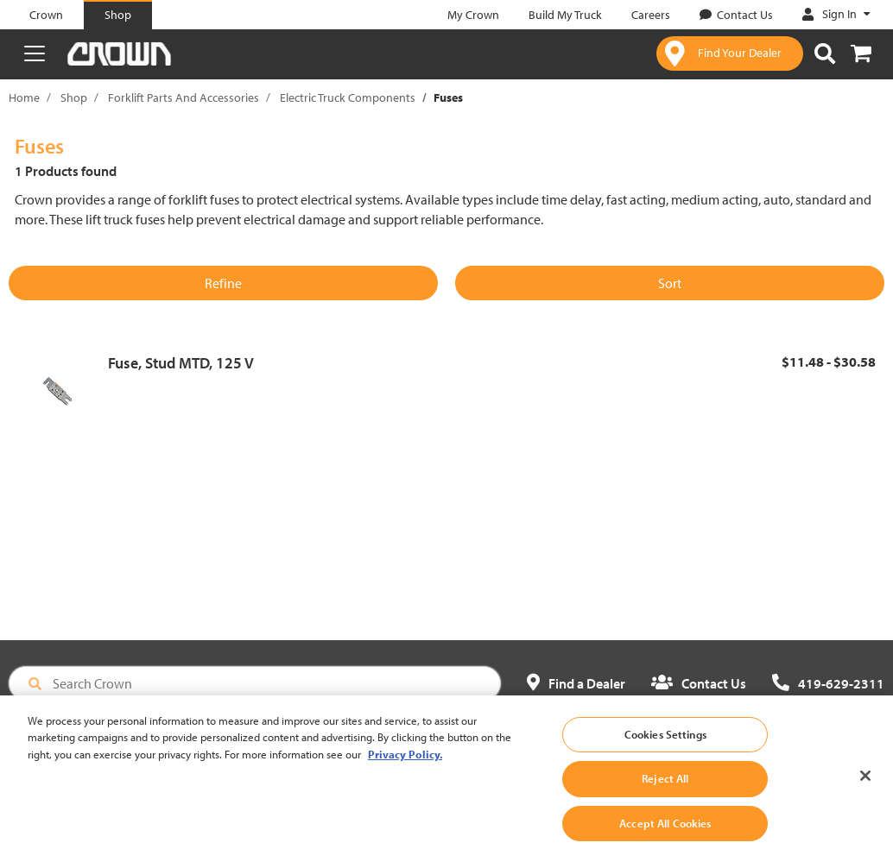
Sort (669, 283)
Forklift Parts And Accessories (183, 97)
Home (24, 97)
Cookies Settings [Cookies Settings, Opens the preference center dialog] (665, 752)
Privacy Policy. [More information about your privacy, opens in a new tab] (405, 772)
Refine (223, 283)
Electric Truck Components (347, 97)
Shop (73, 97)
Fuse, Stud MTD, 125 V (181, 363)
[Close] (865, 794)
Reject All (665, 797)
